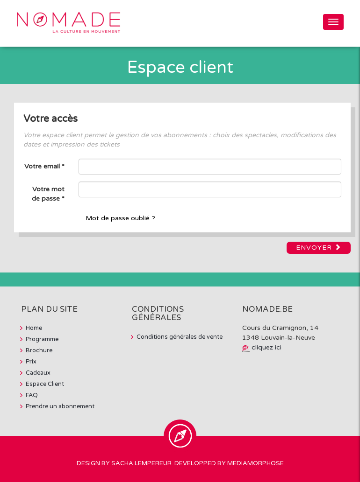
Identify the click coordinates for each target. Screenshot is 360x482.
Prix (31, 361)
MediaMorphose (255, 463)
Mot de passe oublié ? (120, 218)
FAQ (32, 395)
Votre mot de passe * (48, 194)
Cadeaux (38, 373)
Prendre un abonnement (60, 406)
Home (34, 328)
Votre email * (44, 166)
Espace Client (45, 384)
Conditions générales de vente (180, 337)
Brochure (39, 350)
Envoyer (318, 247)
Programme (42, 339)
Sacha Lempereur (141, 463)
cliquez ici (266, 347)
